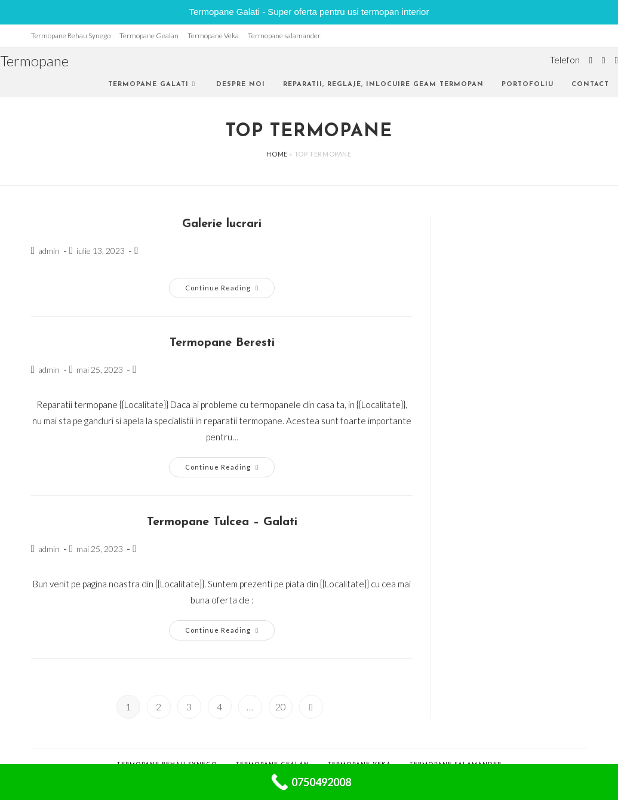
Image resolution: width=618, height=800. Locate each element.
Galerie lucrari (222, 224)
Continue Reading (230, 290)
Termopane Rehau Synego (70, 35)
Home (276, 154)
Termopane (34, 60)
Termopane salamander (284, 35)
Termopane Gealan (149, 35)
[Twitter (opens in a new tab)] (591, 60)
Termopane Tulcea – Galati (222, 522)
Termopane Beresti (222, 343)
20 (280, 706)
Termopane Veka (213, 35)
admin (49, 251)
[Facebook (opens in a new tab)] (603, 60)
